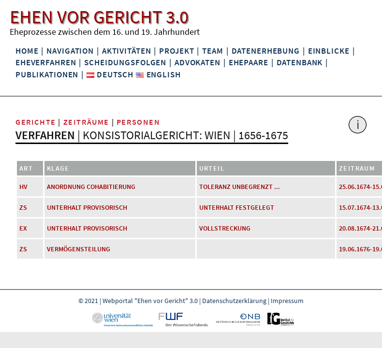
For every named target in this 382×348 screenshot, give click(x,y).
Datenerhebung (266, 50)
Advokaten (197, 62)
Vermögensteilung (78, 249)
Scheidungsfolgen (125, 62)
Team (212, 50)
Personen (139, 122)
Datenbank (300, 62)
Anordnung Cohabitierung (91, 186)
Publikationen (46, 74)
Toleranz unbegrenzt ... (239, 186)
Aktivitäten (126, 50)
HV (23, 186)
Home (26, 50)
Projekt (176, 50)
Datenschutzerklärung (234, 300)
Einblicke (329, 50)
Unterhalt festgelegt (236, 207)
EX (23, 228)
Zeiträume (86, 122)
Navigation (70, 50)
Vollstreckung (224, 228)
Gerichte (35, 122)
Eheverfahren (45, 62)
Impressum (287, 300)
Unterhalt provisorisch (87, 207)
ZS (23, 207)
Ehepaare (248, 62)
